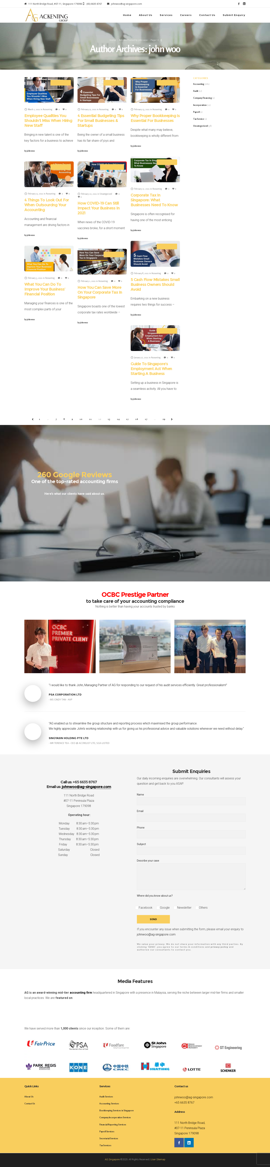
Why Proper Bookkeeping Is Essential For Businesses (155, 118)
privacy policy (219, 947)
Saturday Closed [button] (78, 850)
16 (136, 419)
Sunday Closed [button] (79, 855)
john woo (29, 151)
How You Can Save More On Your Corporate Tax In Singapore (99, 292)
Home (113, 40)
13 (109, 419)
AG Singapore (112, 1159)
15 (127, 419)
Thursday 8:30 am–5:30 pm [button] (79, 839)
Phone (191, 832)
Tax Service (198, 118)
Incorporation (200, 105)
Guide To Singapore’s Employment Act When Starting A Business (151, 368)
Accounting (198, 84)
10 (81, 419)
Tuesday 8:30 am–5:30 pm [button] (79, 829)
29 (164, 419)
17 (146, 419)
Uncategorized (200, 125)
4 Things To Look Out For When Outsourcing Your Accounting (46, 205)
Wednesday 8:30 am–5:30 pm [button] (79, 834)
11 (90, 419)
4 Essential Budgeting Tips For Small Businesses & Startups (100, 120)
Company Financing (202, 97)
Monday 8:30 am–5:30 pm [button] (79, 823)
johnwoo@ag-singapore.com (156, 934)
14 (118, 419)
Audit (195, 90)
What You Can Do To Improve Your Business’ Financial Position (44, 289)
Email (191, 816)
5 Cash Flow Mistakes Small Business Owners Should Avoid (155, 284)
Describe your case (191, 874)
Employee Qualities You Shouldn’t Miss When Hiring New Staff (48, 120)
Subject (191, 849)
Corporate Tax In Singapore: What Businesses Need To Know (154, 200)
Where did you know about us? (155, 895)
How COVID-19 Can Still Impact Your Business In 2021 (98, 208)
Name (191, 799)
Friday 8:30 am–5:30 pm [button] (79, 844)
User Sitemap (158, 1159)
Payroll (196, 112)
